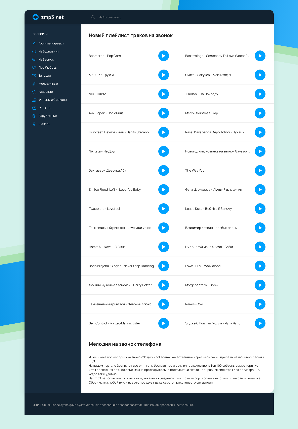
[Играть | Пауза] (163, 55)
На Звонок (46, 59)
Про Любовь (48, 67)
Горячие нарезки (51, 43)
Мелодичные (48, 83)
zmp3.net (52, 17)
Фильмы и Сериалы (53, 100)
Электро (45, 108)
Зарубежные (48, 116)
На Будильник (49, 51)
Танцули (45, 75)
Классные (46, 92)
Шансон (44, 124)
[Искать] (93, 17)
